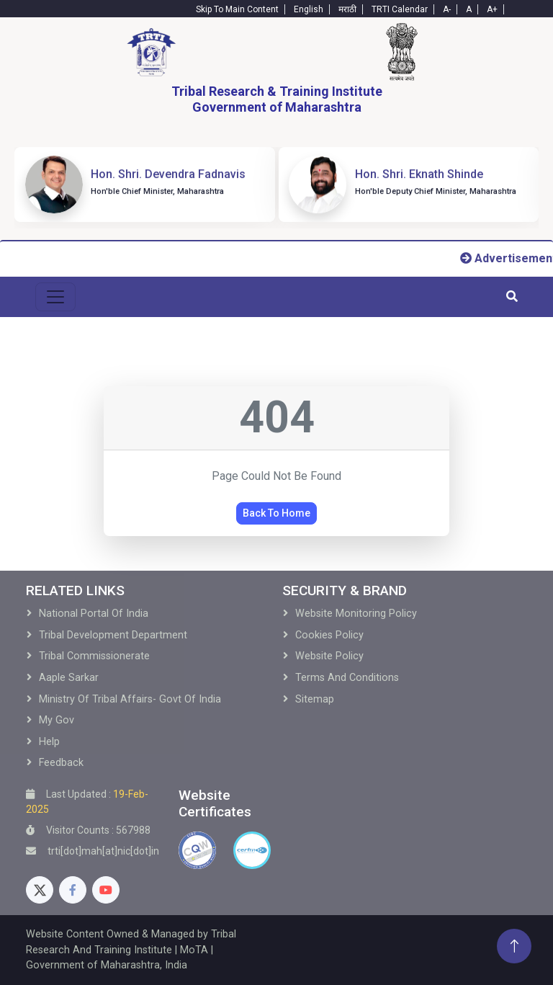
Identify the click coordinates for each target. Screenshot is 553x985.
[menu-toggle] (55, 296)
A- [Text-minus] (447, 9)
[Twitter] (39, 890)
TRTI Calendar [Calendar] (400, 9)
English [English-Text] (308, 9)
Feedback (61, 763)
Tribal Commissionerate (94, 656)
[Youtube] (106, 890)
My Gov (56, 720)
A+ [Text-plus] (492, 9)
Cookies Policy (329, 635)
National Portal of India (93, 613)
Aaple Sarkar (69, 678)
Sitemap (314, 699)
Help (49, 742)
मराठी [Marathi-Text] (347, 9)
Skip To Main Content (237, 9)
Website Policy (329, 656)
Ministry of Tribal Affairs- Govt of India (130, 699)
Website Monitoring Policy (356, 613)
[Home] (151, 52)
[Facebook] (72, 890)
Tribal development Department (113, 635)
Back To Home (276, 513)
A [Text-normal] (469, 9)
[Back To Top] (514, 946)
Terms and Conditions (347, 678)
